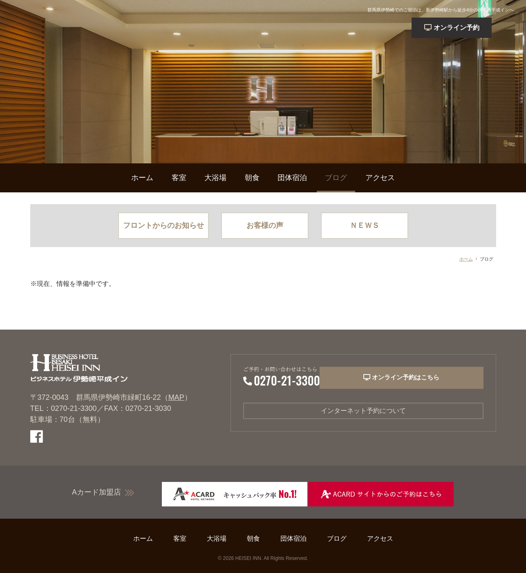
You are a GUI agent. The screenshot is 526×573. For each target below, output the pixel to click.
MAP (176, 397)
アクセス (380, 178)
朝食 (252, 178)
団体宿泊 (292, 178)
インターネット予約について (363, 411)
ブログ (336, 178)
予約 (473, 27)
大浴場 (215, 178)
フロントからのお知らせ (163, 225)
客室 (179, 178)
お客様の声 (264, 225)
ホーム (142, 178)
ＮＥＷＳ (364, 225)
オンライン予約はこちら (420, 380)
